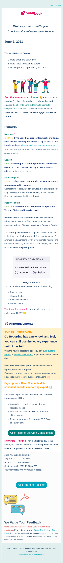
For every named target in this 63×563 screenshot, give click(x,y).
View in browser (56, 5)
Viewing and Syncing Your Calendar (38, 145)
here (47, 377)
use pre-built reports (23, 354)
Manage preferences (36, 554)
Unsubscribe (23, 554)
